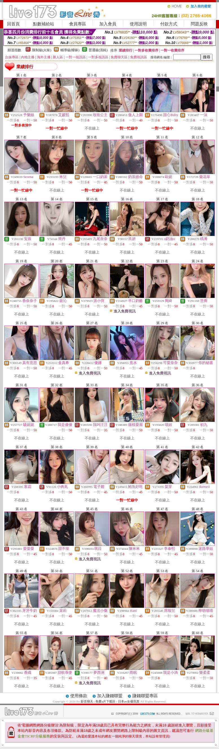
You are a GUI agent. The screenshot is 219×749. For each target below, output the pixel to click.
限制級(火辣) (41, 50)
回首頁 (13, 24)
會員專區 (77, 24)
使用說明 (138, 24)
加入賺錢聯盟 (109, 696)
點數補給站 (43, 24)
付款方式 (168, 24)
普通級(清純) (98, 50)
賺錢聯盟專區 (145, 696)
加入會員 (107, 24)
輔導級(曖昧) (70, 50)
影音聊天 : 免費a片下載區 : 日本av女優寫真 (110, 701)
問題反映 (199, 24)
